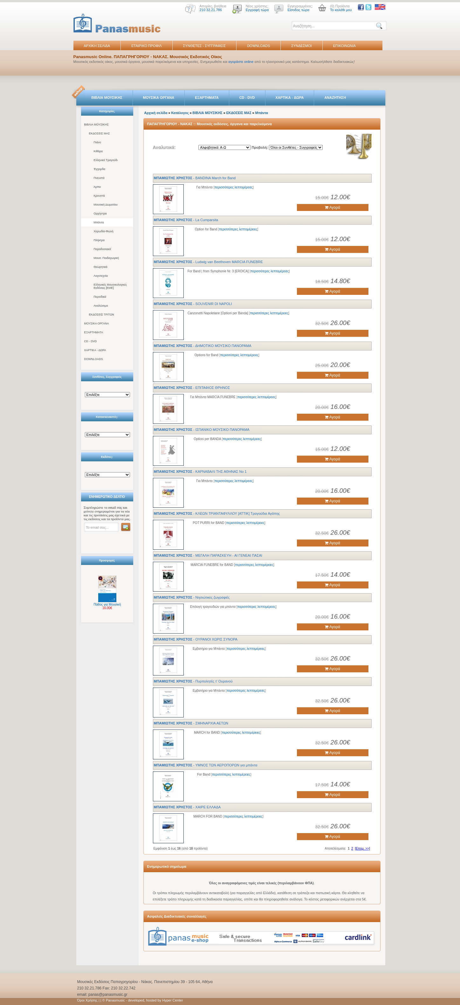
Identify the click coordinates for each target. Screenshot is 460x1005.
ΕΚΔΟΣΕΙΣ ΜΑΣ (99, 133)
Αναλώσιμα (101, 305)
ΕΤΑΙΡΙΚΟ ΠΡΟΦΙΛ (146, 46)
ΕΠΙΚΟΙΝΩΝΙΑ (344, 46)
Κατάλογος (180, 113)
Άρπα (97, 186)
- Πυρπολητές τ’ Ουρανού (193, 681)
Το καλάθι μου (341, 10)
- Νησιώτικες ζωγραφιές (192, 597)
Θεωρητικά (100, 266)
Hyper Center (172, 1000)
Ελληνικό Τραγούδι (106, 160)
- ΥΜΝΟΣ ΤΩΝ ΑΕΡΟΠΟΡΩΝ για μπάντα (205, 765)
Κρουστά (99, 195)
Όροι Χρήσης (87, 1000)
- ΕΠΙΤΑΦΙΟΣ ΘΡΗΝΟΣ (192, 388)
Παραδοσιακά (102, 249)
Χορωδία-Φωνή (103, 231)
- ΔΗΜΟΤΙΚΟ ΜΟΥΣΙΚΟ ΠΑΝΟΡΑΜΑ (202, 346)
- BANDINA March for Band (195, 178)
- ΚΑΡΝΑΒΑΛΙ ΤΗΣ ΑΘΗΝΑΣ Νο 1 (200, 471)
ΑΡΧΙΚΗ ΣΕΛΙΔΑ (97, 46)
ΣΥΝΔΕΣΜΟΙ (301, 46)
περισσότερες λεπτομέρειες (233, 187)
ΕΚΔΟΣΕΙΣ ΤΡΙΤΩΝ (101, 314)
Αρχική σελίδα (156, 113)
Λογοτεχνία (101, 275)
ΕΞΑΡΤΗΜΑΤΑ (206, 97)
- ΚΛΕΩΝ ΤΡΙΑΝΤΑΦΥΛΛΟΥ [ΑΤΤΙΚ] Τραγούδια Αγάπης (217, 513)
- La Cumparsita (186, 220)
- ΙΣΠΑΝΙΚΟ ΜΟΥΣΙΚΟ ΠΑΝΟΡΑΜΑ (202, 429)
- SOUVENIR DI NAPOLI (193, 304)
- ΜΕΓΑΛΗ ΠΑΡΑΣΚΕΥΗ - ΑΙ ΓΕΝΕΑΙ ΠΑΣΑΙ (208, 555)
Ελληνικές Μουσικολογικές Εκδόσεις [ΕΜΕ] (110, 286)
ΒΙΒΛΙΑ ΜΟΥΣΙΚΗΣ (107, 97)
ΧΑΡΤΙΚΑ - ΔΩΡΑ (290, 97)
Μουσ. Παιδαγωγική (106, 258)
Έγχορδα (99, 169)
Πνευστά (99, 178)
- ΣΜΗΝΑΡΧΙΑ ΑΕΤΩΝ (191, 723)
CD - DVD (247, 97)
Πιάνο (97, 142)
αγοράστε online (240, 62)
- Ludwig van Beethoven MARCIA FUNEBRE (208, 262)
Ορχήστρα (100, 213)
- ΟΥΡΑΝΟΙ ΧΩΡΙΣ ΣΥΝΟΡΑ (195, 639)
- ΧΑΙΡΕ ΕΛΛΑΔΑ (187, 807)
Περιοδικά (100, 296)
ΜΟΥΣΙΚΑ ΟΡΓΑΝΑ (159, 97)
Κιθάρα (98, 151)
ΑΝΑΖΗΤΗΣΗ (335, 97)
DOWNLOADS (258, 46)
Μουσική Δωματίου (106, 204)
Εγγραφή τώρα (257, 10)
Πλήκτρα (99, 240)
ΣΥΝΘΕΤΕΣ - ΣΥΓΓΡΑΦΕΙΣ (204, 46)
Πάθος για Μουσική (107, 604)
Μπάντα (99, 222)
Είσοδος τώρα (298, 10)
